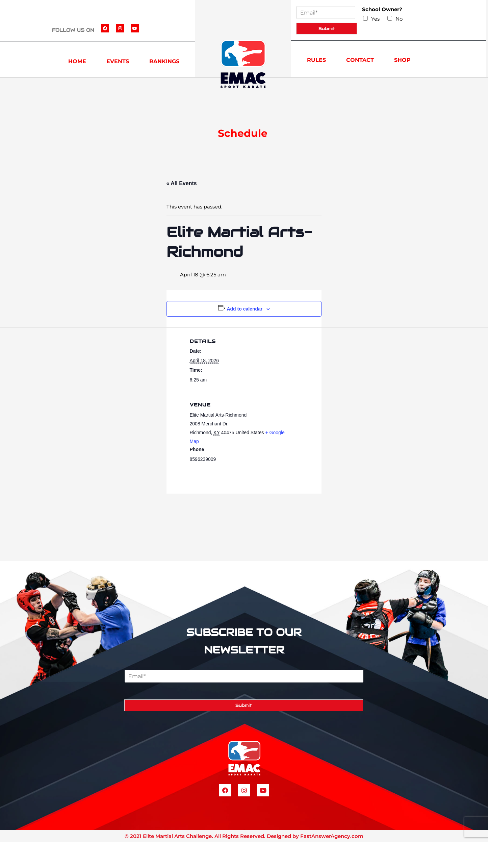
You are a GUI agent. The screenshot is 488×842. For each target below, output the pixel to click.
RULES (316, 60)
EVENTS (117, 61)
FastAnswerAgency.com (331, 836)
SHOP (402, 60)
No (399, 19)
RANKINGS (164, 61)
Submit (326, 28)
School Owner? (382, 9)
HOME (77, 61)
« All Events (181, 183)
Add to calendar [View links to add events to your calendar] (244, 309)
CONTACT (360, 60)
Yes (375, 19)
